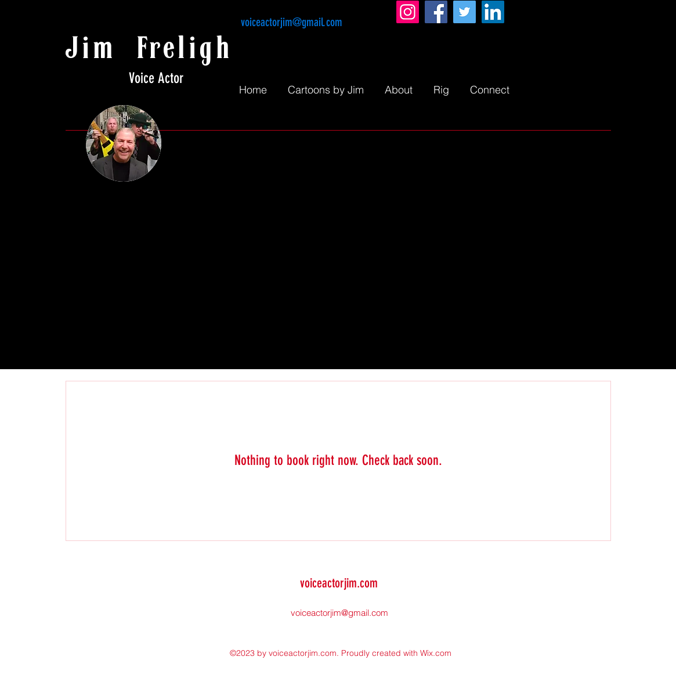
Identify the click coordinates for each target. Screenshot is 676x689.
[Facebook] (436, 12)
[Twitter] (464, 12)
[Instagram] (407, 12)
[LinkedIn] (493, 12)
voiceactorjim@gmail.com (291, 22)
